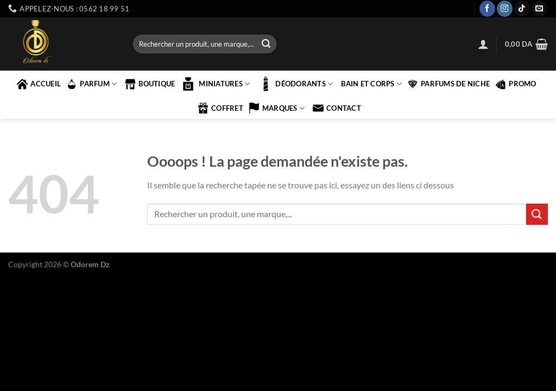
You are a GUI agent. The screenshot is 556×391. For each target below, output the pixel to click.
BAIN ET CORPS (371, 84)
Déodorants (295, 84)
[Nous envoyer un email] (539, 9)
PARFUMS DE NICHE (448, 84)
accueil (39, 84)
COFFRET (220, 108)
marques (277, 108)
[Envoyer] (266, 44)
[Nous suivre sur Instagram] (505, 9)
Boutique (150, 84)
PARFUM (91, 84)
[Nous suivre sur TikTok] (522, 9)
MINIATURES (215, 84)
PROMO (515, 84)
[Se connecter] (483, 44)
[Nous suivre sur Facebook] (487, 9)
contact (337, 108)
